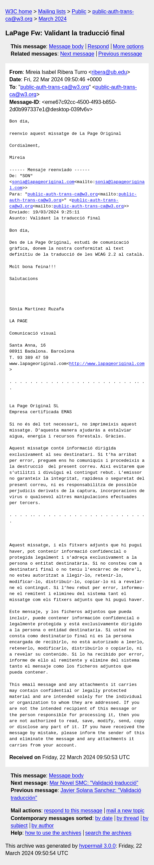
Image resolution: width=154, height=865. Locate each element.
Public (79, 11)
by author (43, 825)
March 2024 (52, 19)
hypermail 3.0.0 (97, 846)
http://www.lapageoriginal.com (106, 364)
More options (128, 46)
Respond (98, 46)
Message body (66, 46)
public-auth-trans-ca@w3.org (54, 87)
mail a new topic (125, 810)
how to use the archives (53, 833)
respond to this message (73, 810)
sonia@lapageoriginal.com (43, 182)
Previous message (120, 54)
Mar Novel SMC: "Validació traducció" (94, 783)
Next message (77, 54)
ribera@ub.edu (109, 72)
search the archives (108, 833)
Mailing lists (52, 11)
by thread (128, 818)
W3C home (18, 11)
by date (103, 818)
